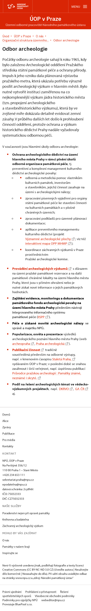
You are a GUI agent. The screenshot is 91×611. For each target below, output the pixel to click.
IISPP (43, 317)
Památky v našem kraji (16, 546)
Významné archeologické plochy (50, 239)
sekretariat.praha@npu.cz (18, 479)
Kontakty (7, 446)
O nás (5, 540)
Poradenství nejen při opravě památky (26, 513)
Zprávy (6, 427)
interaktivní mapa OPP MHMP (48, 243)
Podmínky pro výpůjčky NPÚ (20, 600)
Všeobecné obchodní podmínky (54, 596)
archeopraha (23, 343)
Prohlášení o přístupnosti (41, 592)
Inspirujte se (10, 553)
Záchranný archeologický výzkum (22, 526)
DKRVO (66, 389)
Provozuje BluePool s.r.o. (17, 604)
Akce (5, 421)
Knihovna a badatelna (15, 519)
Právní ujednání (12, 592)
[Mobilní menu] (79, 6)
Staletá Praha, (63, 359)
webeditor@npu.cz (53, 600)
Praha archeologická (52, 343)
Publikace (8, 433)
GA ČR (81, 389)
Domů (6, 414)
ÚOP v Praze (45, 18)
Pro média (8, 440)
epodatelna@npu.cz (14, 484)
